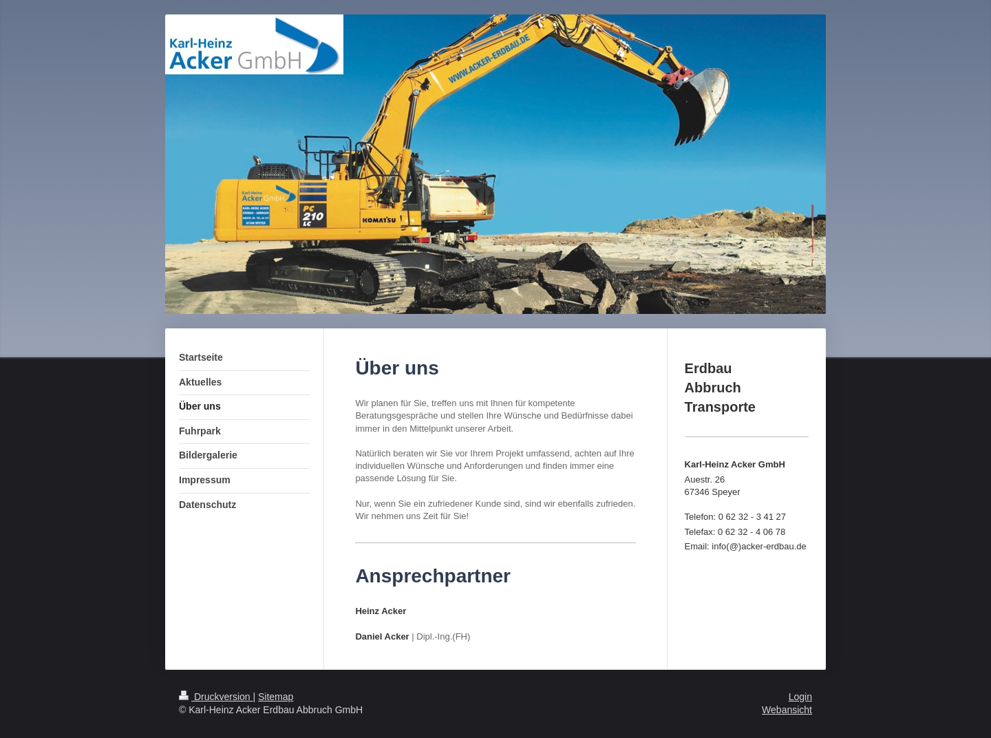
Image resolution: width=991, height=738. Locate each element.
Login (800, 696)
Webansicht (787, 709)
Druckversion (216, 696)
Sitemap (275, 696)
